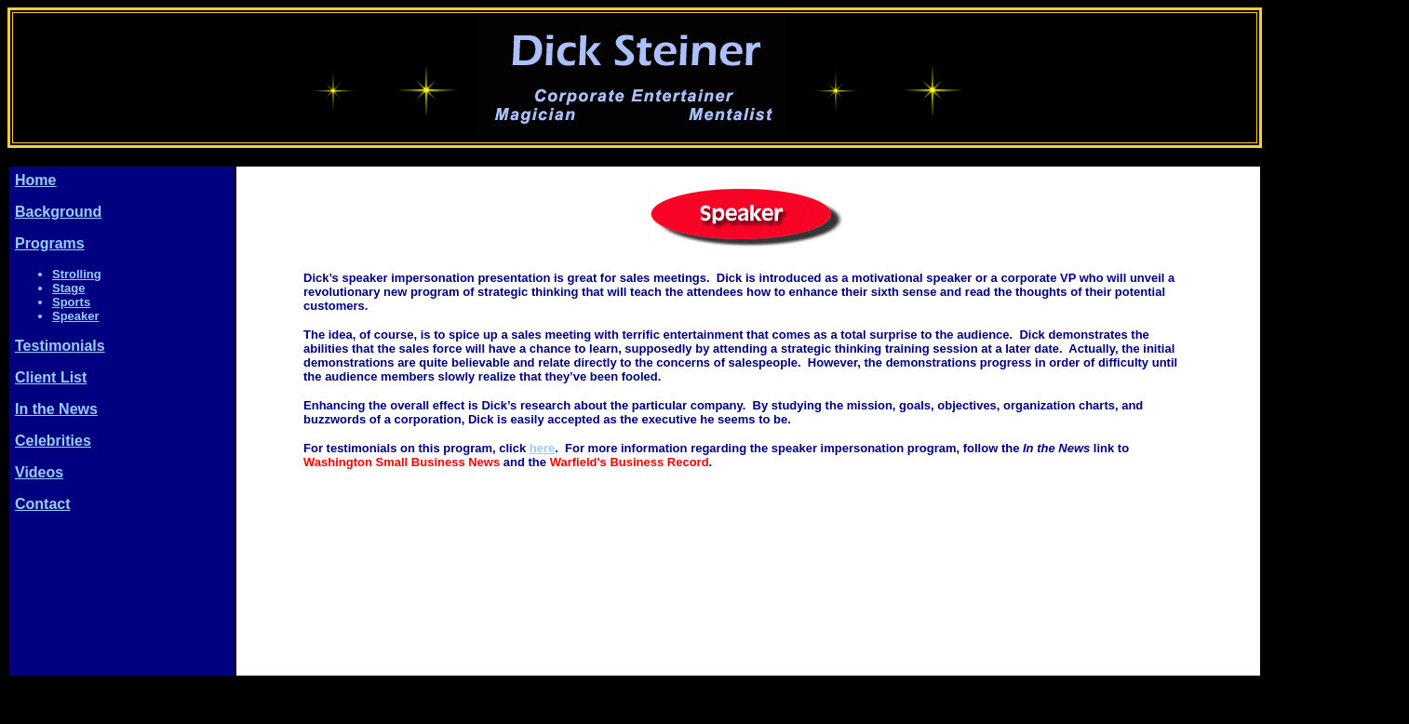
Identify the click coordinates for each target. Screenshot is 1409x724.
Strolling (76, 274)
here (542, 448)
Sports (71, 302)
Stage (68, 288)
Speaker (76, 316)
